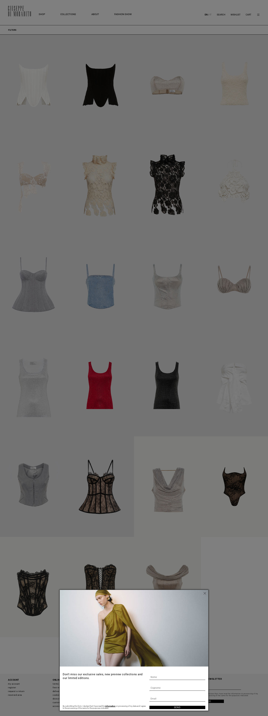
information (110, 706)
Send (177, 707)
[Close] (205, 592)
